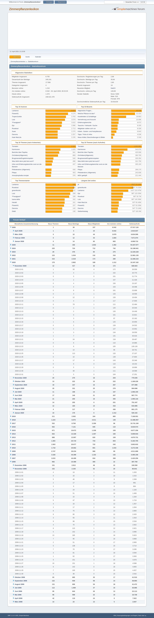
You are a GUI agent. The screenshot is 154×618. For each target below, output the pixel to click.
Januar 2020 (19, 413)
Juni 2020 (18, 395)
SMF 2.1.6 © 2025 (13, 615)
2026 (14, 227)
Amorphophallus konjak (20, 175)
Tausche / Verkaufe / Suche (87, 125)
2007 (14, 458)
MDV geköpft (82, 175)
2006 (14, 462)
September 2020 (21, 385)
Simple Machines (24, 615)
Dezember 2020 (20, 266)
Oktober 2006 (20, 577)
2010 (14, 448)
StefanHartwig (83, 211)
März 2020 (18, 406)
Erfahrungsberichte (84, 122)
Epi (13, 125)
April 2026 (18, 231)
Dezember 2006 (20, 465)
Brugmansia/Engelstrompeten (22, 158)
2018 (14, 420)
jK (78, 184)
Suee (14, 131)
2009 (14, 451)
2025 (14, 245)
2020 (14, 262)
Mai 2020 (18, 399)
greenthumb (16, 190)
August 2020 (19, 388)
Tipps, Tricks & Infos (85, 134)
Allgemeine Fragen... (85, 111)
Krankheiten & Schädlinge (87, 116)
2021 (14, 259)
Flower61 (15, 113)
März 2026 (18, 234)
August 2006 (19, 584)
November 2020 (21, 378)
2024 (14, 248)
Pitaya (14, 172)
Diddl (14, 211)
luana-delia (16, 199)
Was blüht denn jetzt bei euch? (23, 161)
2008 (14, 455)
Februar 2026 (20, 238)
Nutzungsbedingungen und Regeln (127, 615)
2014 (14, 434)
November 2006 (21, 469)
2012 (14, 441)
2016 (14, 427)
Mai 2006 (18, 595)
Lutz (13, 119)
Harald (14, 202)
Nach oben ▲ (142, 615)
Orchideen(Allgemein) (20, 155)
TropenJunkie (17, 116)
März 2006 (18, 602)
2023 (14, 252)
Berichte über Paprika (19, 152)
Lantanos (15, 111)
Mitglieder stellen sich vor (87, 128)
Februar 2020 (20, 409)
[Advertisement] (77, 31)
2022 (14, 255)
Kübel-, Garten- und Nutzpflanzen (90, 131)
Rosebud (15, 128)
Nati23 (113, 88)
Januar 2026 (19, 241)
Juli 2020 (18, 392)
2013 (14, 437)
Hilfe (114, 615)
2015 (14, 430)
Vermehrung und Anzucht (87, 119)
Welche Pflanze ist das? (86, 113)
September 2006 (21, 581)
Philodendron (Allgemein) (21, 169)
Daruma (15, 134)
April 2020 (18, 402)
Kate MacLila (16, 137)
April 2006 (18, 598)
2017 (14, 423)
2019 (14, 416)
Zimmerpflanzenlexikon (24, 9)
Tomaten (15, 146)
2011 (14, 444)
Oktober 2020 (20, 381)
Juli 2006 (18, 588)
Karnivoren (16, 149)
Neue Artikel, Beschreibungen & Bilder (91, 137)
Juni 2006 (18, 591)
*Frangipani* (16, 122)
